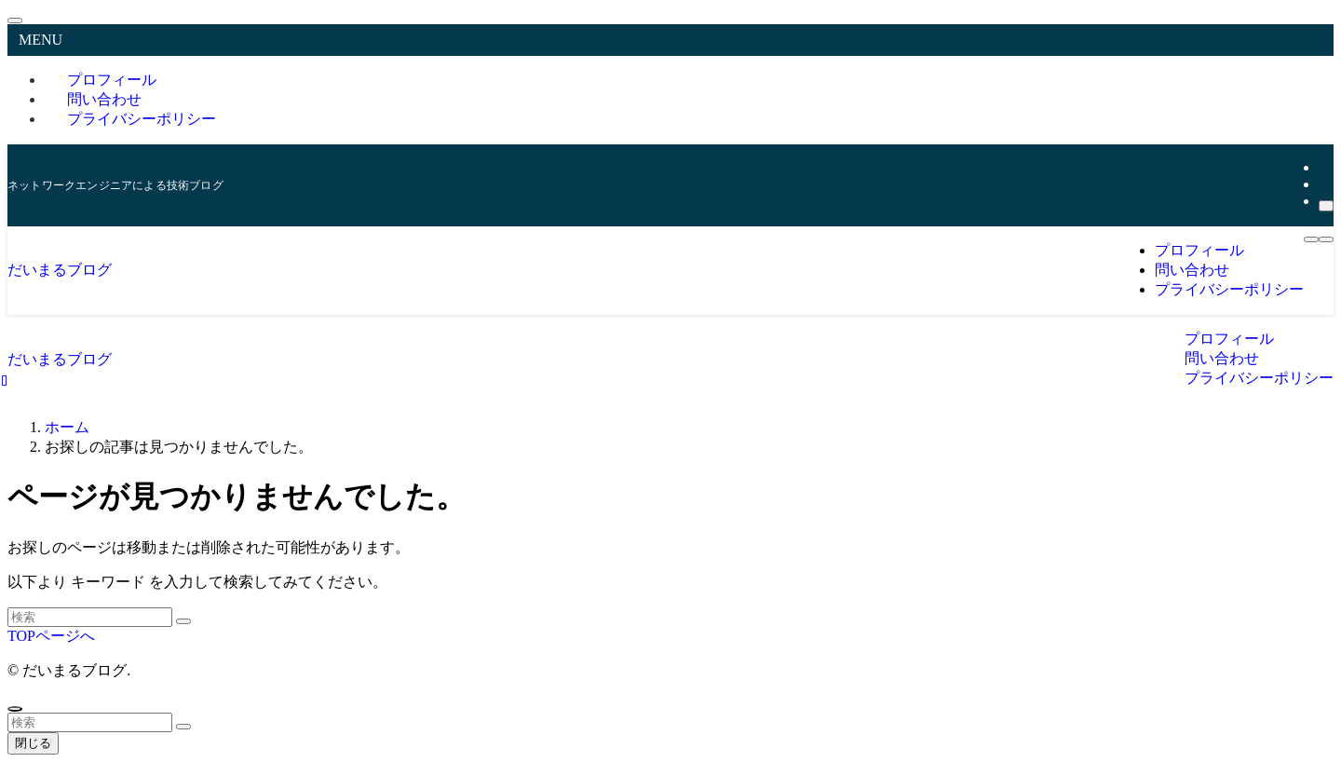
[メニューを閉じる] (14, 20)
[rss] (1324, 184)
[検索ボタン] (1311, 239)
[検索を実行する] (183, 621)
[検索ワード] (89, 617)
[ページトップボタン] (14, 709)
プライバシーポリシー (141, 119)
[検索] (1326, 205)
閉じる (33, 743)
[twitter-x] (1324, 167)
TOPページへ (51, 636)
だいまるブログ (59, 270)
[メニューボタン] (1326, 239)
